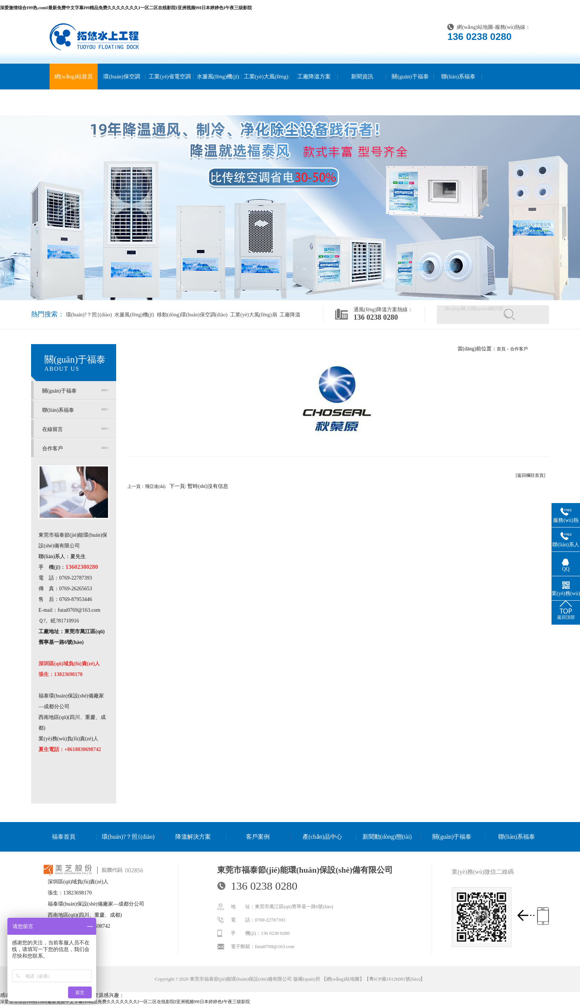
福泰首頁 (63, 836)
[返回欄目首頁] (530, 475)
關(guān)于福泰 (410, 76)
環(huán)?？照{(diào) (128, 836)
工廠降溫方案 (314, 76)
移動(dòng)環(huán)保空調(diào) (191, 315)
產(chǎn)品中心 (322, 836)
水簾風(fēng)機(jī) (218, 76)
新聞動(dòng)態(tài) (387, 836)
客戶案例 (258, 836)
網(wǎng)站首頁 (73, 76)
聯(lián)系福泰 (458, 76)
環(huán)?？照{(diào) (89, 315)
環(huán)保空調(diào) (121, 89)
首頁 (501, 349)
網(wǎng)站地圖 (475, 27)
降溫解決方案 (193, 836)
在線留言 (52, 429)
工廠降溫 (289, 315)
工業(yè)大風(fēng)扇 (266, 89)
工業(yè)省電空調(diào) (170, 89)
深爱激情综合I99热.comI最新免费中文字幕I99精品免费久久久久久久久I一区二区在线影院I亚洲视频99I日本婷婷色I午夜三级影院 (126, 7)
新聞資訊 (362, 76)
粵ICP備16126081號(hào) (395, 979)
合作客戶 (52, 448)
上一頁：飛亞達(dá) (146, 486)
